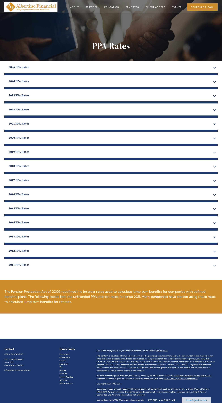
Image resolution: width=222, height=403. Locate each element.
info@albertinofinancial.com (17, 370)
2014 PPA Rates (19, 222)
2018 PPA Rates (19, 166)
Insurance (63, 364)
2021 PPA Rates (19, 123)
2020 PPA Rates (19, 138)
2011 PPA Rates (19, 265)
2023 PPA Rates (19, 95)
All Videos (64, 380)
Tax (61, 367)
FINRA (99, 392)
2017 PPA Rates (19, 180)
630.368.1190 (17, 354)
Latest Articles (66, 377)
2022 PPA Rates (19, 109)
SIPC (105, 392)
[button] (74, 6)
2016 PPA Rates (19, 194)
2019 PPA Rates (19, 152)
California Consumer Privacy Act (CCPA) (192, 375)
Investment (64, 357)
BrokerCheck (161, 350)
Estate (62, 360)
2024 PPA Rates (19, 81)
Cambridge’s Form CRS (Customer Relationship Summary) (124, 400)
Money (62, 370)
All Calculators (66, 383)
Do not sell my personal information (181, 378)
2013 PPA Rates (19, 236)
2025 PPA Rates (19, 67)
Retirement (64, 354)
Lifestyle (63, 373)
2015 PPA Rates (19, 208)
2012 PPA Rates (19, 251)
